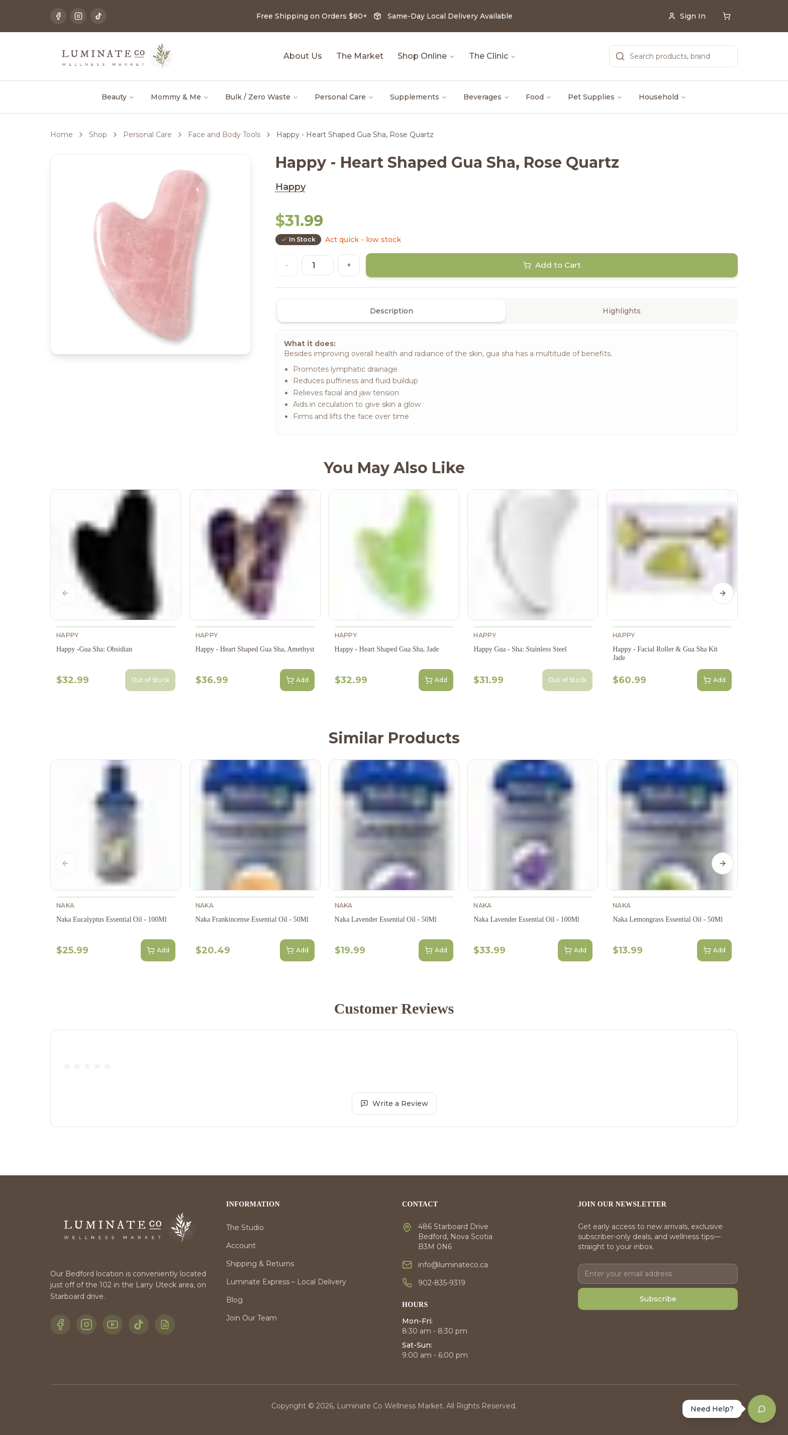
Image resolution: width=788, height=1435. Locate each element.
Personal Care (344, 96)
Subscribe (658, 1298)
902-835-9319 (441, 1282)
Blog (234, 1299)
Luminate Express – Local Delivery (286, 1281)
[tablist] (506, 311)
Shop (98, 134)
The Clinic (492, 56)
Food (539, 96)
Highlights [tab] (622, 310)
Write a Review (394, 1103)
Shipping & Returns (260, 1263)
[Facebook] (58, 16)
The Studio (245, 1227)
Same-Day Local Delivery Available (450, 16)
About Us (302, 56)
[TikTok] (98, 16)
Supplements (418, 96)
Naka (65, 905)
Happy (290, 186)
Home (61, 134)
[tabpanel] (506, 382)
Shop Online (426, 56)
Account (241, 1245)
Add (297, 680)
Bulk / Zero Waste (262, 96)
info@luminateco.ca (453, 1264)
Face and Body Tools (224, 134)
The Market (359, 56)
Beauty (118, 96)
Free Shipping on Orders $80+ (311, 16)
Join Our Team (251, 1317)
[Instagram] (78, 16)
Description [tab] (391, 310)
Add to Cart (552, 265)
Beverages (486, 96)
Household (662, 96)
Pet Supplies (595, 96)
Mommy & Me (180, 96)
